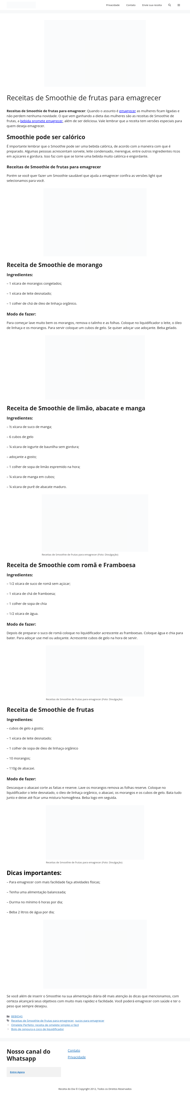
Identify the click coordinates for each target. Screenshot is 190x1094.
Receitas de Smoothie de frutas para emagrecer (42, 1020)
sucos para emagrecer (89, 1020)
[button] (169, 5)
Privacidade (113, 5)
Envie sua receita (152, 5)
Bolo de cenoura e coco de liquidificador (37, 1029)
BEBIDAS (17, 1016)
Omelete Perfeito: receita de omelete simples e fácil (45, 1025)
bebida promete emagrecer (41, 121)
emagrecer (127, 111)
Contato (131, 5)
